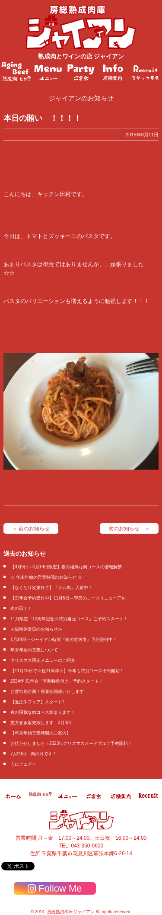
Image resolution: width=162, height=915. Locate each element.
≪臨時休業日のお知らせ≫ (36, 629)
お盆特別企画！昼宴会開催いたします (47, 691)
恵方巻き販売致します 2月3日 (40, 722)
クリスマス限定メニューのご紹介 (42, 660)
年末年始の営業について (34, 650)
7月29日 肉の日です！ (33, 753)
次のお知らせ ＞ (129, 528)
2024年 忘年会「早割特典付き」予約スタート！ (56, 681)
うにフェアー (23, 764)
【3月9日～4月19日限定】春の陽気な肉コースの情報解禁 (66, 566)
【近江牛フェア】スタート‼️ (37, 701)
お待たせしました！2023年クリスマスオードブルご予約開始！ (71, 743)
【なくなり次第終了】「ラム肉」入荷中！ (51, 587)
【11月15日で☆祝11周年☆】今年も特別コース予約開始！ (67, 670)
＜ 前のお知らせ (31, 528)
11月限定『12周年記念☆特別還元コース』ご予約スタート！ (69, 618)
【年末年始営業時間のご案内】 (40, 733)
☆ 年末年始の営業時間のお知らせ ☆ (46, 577)
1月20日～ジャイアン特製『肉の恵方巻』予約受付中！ (63, 639)
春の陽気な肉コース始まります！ (42, 712)
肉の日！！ (21, 608)
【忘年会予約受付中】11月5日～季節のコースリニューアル (68, 598)
